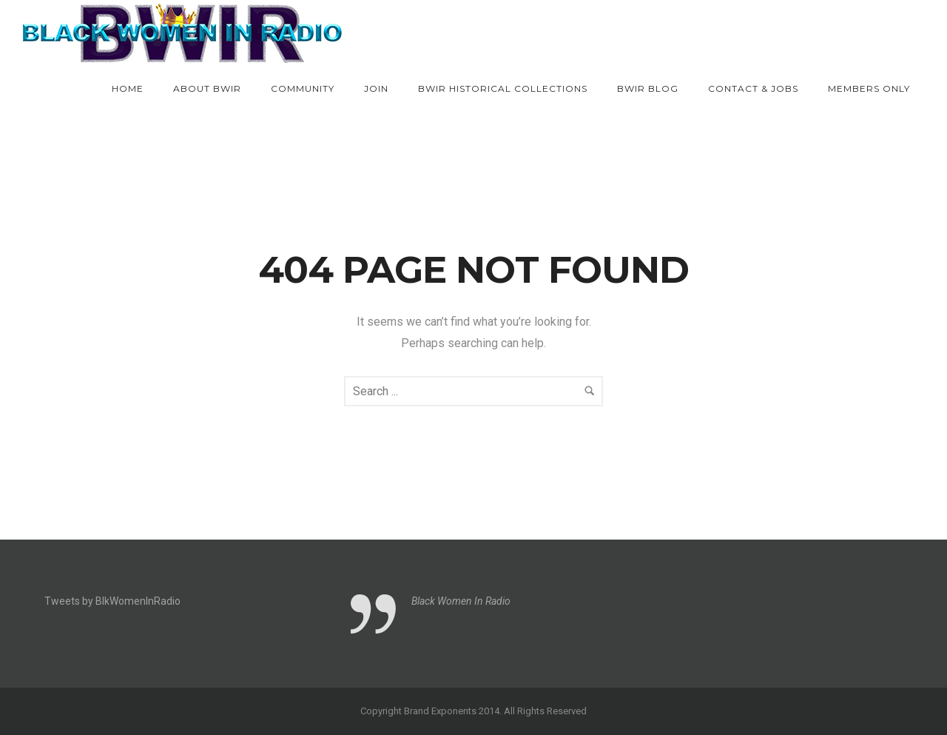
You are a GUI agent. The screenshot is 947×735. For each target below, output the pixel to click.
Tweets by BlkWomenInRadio (112, 601)
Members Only (869, 88)
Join (376, 88)
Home (128, 88)
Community (302, 88)
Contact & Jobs (753, 88)
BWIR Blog (647, 88)
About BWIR (207, 88)
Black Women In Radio (460, 601)
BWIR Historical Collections (502, 88)
